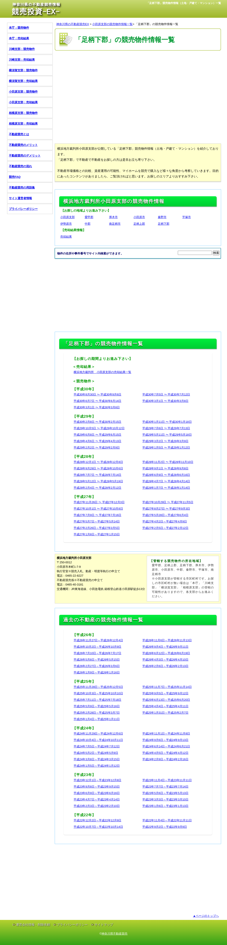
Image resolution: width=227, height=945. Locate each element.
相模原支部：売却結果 (23, 123)
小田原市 (139, 217)
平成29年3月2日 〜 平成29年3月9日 (165, 441)
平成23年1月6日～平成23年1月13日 (165, 806)
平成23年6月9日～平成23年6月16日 (97, 793)
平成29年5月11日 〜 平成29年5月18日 (167, 434)
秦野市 (162, 217)
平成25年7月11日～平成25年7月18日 (97, 699)
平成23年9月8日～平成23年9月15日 (97, 786)
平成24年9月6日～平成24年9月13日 (165, 740)
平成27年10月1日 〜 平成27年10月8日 (98, 508)
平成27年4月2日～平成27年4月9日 (164, 521)
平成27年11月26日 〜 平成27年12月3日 (99, 502)
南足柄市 (115, 223)
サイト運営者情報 (20, 198)
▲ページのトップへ (206, 915)
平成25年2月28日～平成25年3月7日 (97, 712)
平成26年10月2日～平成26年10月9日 (97, 646)
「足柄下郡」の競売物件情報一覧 (156, 24)
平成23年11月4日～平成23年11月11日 (167, 780)
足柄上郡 (139, 223)
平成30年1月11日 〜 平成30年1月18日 (167, 421)
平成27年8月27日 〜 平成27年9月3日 (166, 508)
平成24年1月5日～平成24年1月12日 (97, 765)
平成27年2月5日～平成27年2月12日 (165, 528)
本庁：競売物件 (19, 27)
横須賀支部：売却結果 (23, 81)
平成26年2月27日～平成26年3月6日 (97, 666)
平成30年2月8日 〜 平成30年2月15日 (97, 421)
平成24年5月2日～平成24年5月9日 (96, 752)
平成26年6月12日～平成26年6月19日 (166, 653)
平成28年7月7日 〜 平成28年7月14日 (97, 474)
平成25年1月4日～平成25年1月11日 (97, 719)
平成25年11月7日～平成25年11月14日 (167, 687)
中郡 (87, 223)
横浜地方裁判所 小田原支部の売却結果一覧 (102, 372)
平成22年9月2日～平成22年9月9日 (164, 826)
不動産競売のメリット (23, 145)
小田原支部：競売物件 (23, 91)
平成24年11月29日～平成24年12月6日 (98, 733)
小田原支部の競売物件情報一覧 (112, 24)
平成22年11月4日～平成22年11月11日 (167, 820)
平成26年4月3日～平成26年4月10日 (165, 659)
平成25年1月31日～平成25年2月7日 (165, 712)
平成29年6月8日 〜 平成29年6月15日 (97, 434)
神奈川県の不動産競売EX (72, 24)
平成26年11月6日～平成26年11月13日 (167, 640)
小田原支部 (67, 217)
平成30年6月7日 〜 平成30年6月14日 (97, 401)
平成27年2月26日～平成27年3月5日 (97, 528)
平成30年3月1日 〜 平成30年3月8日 (165, 401)
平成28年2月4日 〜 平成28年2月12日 (97, 487)
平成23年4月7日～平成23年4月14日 (97, 799)
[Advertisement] (135, 65)
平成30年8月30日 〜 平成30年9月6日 (97, 394)
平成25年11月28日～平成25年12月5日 (98, 687)
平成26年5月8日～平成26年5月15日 (97, 659)
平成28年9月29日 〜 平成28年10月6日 (98, 468)
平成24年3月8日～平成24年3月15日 (97, 759)
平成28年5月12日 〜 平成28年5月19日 (98, 481)
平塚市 (186, 217)
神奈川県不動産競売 (114, 933)
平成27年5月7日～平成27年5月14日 (97, 521)
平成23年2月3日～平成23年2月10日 (97, 806)
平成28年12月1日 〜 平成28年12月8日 (98, 462)
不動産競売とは (19, 134)
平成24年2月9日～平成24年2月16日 (165, 759)
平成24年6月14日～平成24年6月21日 (166, 746)
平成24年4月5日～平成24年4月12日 (165, 752)
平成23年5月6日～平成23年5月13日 (165, 793)
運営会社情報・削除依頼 (33, 924)
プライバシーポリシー (23, 208)
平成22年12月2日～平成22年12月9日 (97, 820)
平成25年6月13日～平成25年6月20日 (166, 699)
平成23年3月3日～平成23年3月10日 (165, 799)
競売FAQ (15, 177)
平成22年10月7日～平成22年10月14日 (98, 826)
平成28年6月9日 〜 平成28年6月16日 (166, 474)
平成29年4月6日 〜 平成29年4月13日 (97, 441)
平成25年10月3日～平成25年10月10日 (98, 693)
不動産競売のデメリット (25, 155)
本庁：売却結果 (19, 38)
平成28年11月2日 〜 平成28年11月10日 (167, 462)
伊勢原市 (66, 223)
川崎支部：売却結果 (22, 59)
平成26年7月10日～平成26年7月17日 (97, 653)
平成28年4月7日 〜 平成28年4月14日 (166, 481)
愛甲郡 (89, 217)
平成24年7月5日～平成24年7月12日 (97, 746)
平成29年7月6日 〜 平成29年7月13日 (166, 428)
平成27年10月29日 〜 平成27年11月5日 (167, 502)
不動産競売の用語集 (22, 187)
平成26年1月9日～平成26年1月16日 (97, 672)
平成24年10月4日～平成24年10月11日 (98, 740)
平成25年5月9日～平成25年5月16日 (97, 706)
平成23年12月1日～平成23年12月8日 (97, 780)
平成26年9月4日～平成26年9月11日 (165, 646)
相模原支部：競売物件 (23, 113)
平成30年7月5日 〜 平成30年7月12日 (166, 394)
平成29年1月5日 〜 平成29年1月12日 (166, 447)
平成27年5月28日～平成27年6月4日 (165, 515)
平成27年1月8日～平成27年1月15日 (97, 534)
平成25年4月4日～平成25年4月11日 (165, 706)
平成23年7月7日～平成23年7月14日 (165, 786)
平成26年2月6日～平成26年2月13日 (165, 666)
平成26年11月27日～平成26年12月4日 (98, 640)
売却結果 (66, 236)
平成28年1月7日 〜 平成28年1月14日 (166, 487)
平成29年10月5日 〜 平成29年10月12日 (99, 428)
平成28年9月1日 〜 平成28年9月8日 (165, 468)
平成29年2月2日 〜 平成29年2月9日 (97, 447)
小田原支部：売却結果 (23, 102)
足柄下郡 (163, 223)
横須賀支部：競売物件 (23, 70)
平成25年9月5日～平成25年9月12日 (165, 693)
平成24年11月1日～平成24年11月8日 (166, 733)
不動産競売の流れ (20, 166)
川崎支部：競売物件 (22, 49)
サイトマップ (103, 924)
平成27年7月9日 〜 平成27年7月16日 (97, 515)
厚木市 (113, 217)
